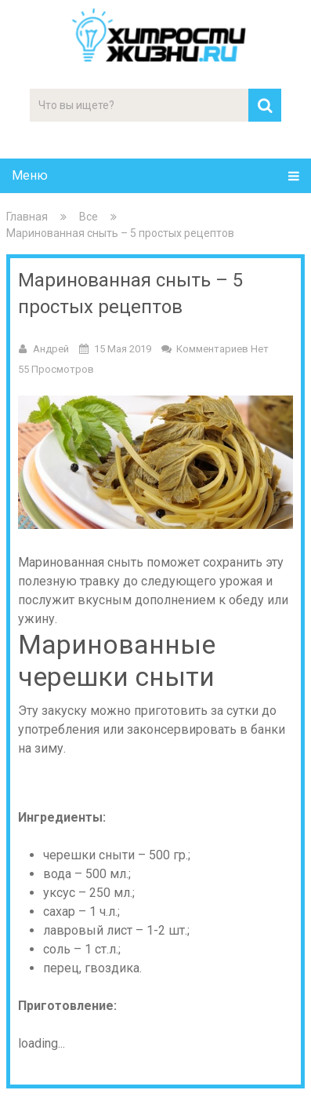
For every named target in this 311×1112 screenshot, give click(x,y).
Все (88, 216)
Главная (27, 216)
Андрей (51, 349)
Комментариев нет (222, 349)
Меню (30, 175)
